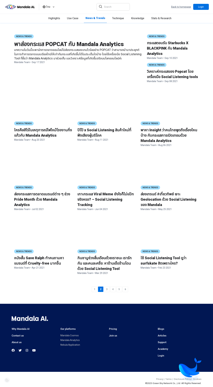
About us (17, 342)
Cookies (197, 379)
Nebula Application (70, 344)
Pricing (113, 328)
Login (201, 7)
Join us (113, 335)
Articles (162, 335)
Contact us (18, 335)
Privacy (159, 379)
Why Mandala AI (20, 328)
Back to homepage (181, 7)
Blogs (161, 328)
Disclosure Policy (182, 379)
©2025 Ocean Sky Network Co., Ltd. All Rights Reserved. (173, 383)
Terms (168, 379)
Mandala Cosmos (69, 335)
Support (162, 342)
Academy (163, 348)
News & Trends (24, 36)
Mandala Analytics (70, 340)
